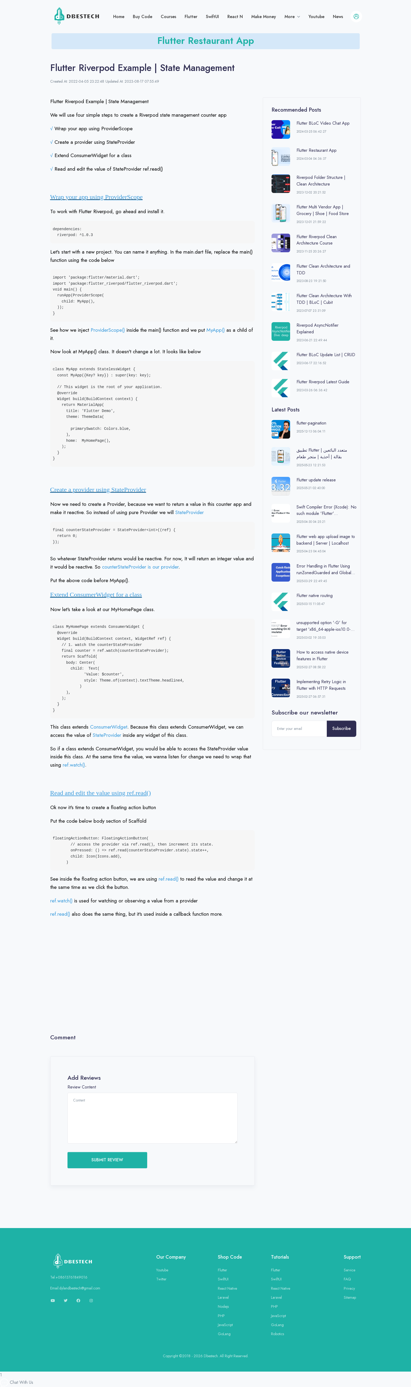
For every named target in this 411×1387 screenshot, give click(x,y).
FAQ (347, 1279)
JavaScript (225, 1324)
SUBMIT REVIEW (107, 1160)
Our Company (171, 1257)
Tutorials (280, 1257)
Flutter (191, 17)
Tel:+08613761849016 (68, 1277)
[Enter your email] (299, 729)
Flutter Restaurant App (205, 40)
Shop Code (230, 1257)
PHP (221, 1315)
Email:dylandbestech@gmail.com (75, 1288)
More (290, 17)
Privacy (349, 1288)
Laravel (223, 1297)
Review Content (81, 1087)
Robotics (277, 1333)
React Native (227, 1288)
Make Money (263, 17)
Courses (168, 17)
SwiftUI (212, 17)
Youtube (316, 17)
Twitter (161, 1279)
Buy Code (142, 17)
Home (118, 17)
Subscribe (341, 728)
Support (352, 1257)
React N (235, 17)
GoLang (224, 1333)
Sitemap (350, 1297)
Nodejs (223, 1306)
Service (349, 1270)
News (338, 17)
